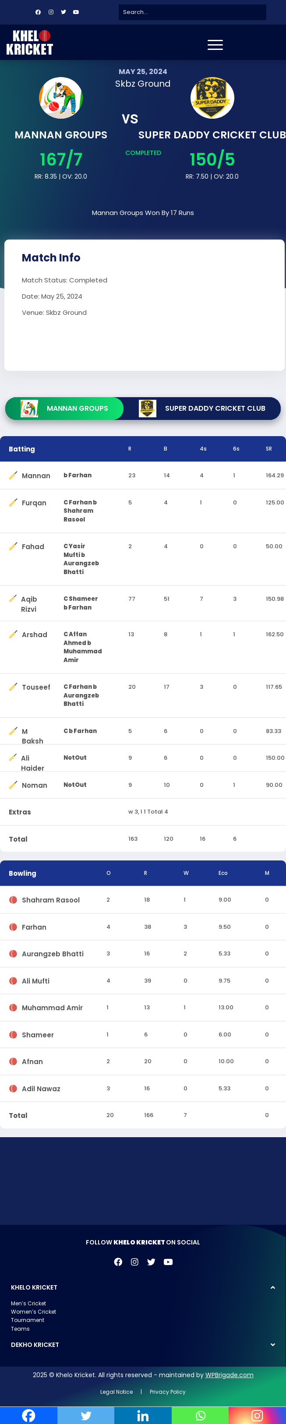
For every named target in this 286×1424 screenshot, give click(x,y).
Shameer (38, 1033)
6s (236, 448)
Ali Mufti (35, 979)
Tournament (27, 1320)
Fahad (33, 545)
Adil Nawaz (41, 1087)
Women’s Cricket (33, 1311)
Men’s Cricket (28, 1303)
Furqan (34, 501)
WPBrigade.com (229, 1375)
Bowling (22, 873)
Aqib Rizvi (29, 597)
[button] (143, 1287)
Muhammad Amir (52, 1006)
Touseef (36, 685)
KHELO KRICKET (34, 1287)
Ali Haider (32, 756)
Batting (22, 449)
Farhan (34, 925)
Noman (34, 783)
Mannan (36, 474)
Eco (223, 873)
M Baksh (32, 730)
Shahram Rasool (51, 898)
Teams (20, 1328)
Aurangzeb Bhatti (53, 952)
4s (203, 448)
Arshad (34, 633)
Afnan (32, 1060)
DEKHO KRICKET (35, 1344)
